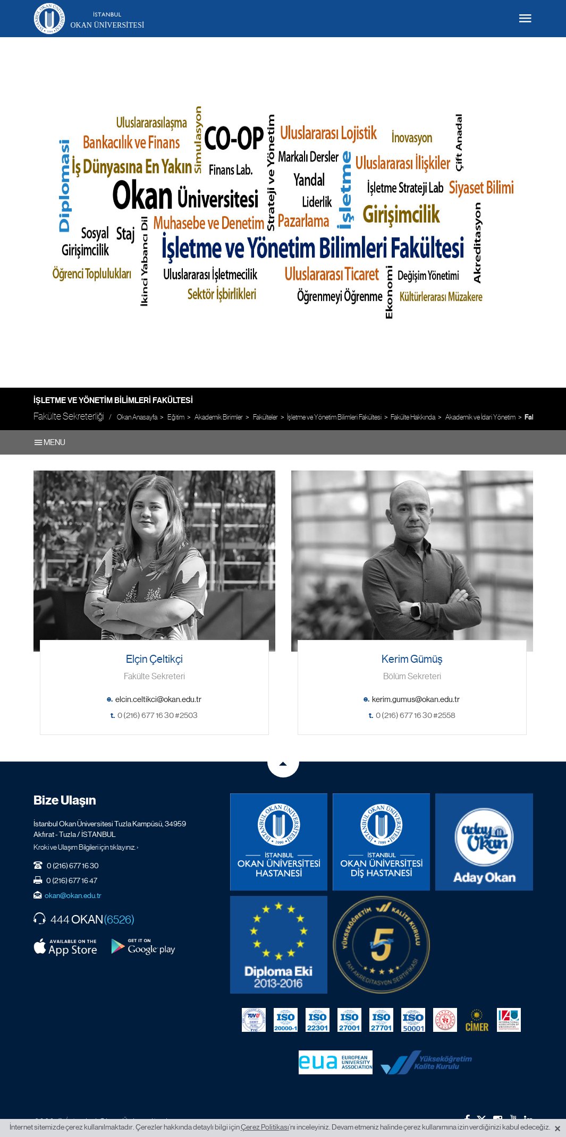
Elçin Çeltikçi (154, 659)
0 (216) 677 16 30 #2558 (415, 715)
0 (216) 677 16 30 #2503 (157, 715)
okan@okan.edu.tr (73, 895)
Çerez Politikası (265, 1127)
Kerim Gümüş (412, 659)
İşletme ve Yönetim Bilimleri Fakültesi (113, 400)
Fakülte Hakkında (413, 417)
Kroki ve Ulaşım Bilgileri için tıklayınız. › (86, 847)
